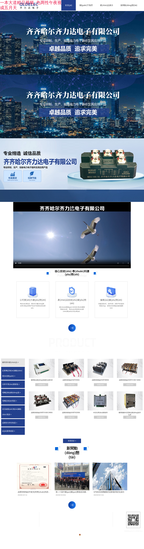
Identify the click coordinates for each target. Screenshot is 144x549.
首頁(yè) (68, 5)
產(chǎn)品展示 (106, 5)
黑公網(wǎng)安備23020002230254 (91, 534)
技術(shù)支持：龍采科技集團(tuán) (112, 534)
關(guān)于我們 (86, 5)
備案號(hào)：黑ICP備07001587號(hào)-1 (66, 534)
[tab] (13, 362)
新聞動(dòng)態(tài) (128, 5)
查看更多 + (72, 441)
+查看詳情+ (42, 385)
